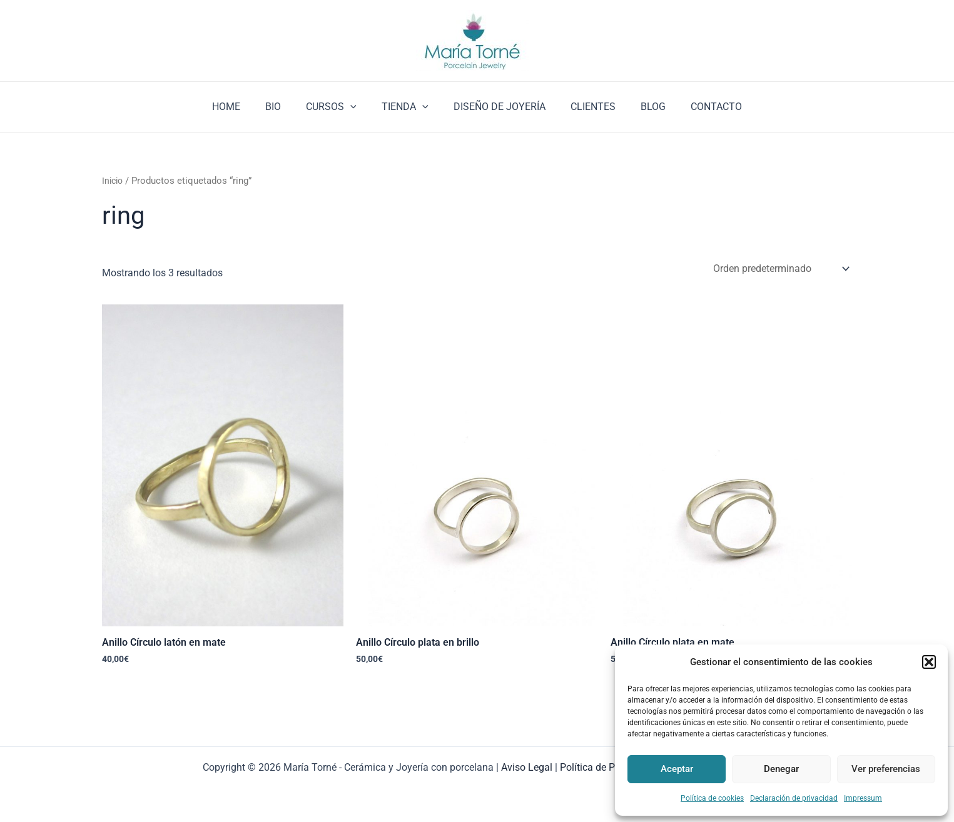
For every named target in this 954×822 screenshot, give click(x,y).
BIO (285, 107)
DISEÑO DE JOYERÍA (497, 107)
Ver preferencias (885, 768)
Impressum (863, 798)
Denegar (781, 768)
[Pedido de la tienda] (780, 269)
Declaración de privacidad (794, 798)
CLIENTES (585, 107)
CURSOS (338, 107)
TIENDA (407, 107)
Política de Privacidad (608, 767)
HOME (244, 107)
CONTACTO (698, 107)
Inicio (113, 180)
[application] (358, 107)
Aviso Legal (526, 767)
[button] (929, 662)
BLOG (640, 107)
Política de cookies (712, 798)
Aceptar (677, 768)
